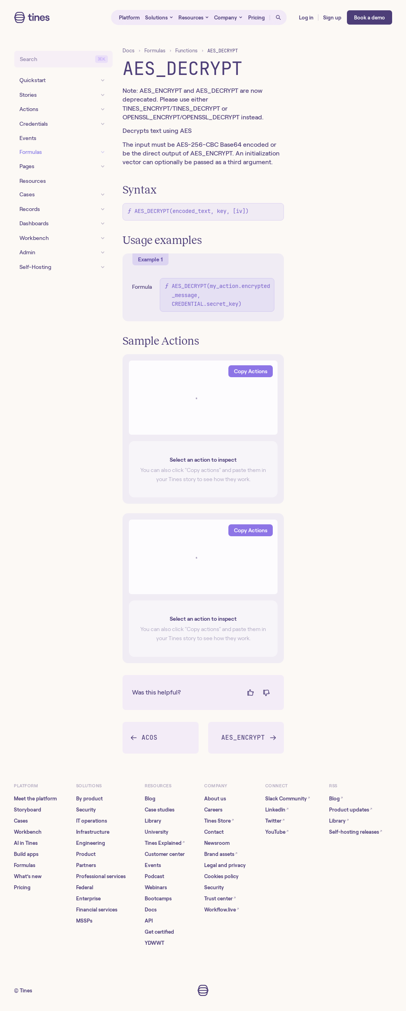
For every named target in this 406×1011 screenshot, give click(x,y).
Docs (128, 51)
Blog (150, 799)
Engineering (90, 843)
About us (215, 799)
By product (89, 799)
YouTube (277, 832)
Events (153, 865)
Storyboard (27, 810)
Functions (186, 51)
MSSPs (84, 921)
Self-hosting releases (355, 832)
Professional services (101, 876)
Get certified (159, 932)
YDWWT (154, 943)
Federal (84, 887)
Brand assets (220, 854)
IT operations (91, 821)
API (149, 921)
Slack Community (287, 798)
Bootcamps (158, 899)
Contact (214, 832)
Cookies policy (221, 876)
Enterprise (88, 899)
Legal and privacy (225, 865)
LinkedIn (277, 809)
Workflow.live (221, 909)
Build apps (26, 854)
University (157, 832)
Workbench (28, 832)
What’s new (28, 876)
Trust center (220, 898)
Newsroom (217, 843)
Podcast (154, 876)
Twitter (275, 820)
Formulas (154, 51)
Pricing (22, 887)
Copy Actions (250, 371)
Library (153, 821)
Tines (26, 991)
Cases (21, 821)
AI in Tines (26, 843)
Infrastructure (92, 832)
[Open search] (278, 17)
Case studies (159, 810)
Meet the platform (35, 799)
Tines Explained (165, 843)
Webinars (156, 887)
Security (86, 810)
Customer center (165, 854)
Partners (86, 865)
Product (86, 854)
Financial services (96, 910)
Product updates (350, 809)
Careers (213, 810)
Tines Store (219, 820)
